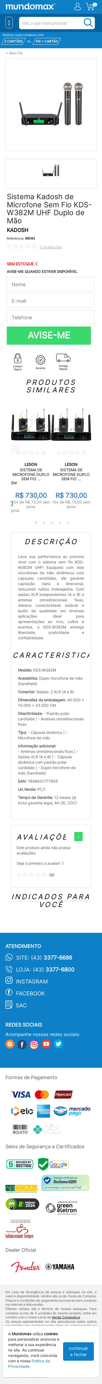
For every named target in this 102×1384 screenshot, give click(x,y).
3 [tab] (49, 522)
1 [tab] (33, 522)
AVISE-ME (49, 335)
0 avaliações (51, 247)
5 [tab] (66, 522)
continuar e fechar (78, 1351)
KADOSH (17, 230)
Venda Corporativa (66, 1317)
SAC (21, 1005)
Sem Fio (16, 53)
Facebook (30, 993)
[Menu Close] (9, 22)
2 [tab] (41, 522)
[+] (78, 836)
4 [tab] (57, 522)
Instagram (32, 981)
